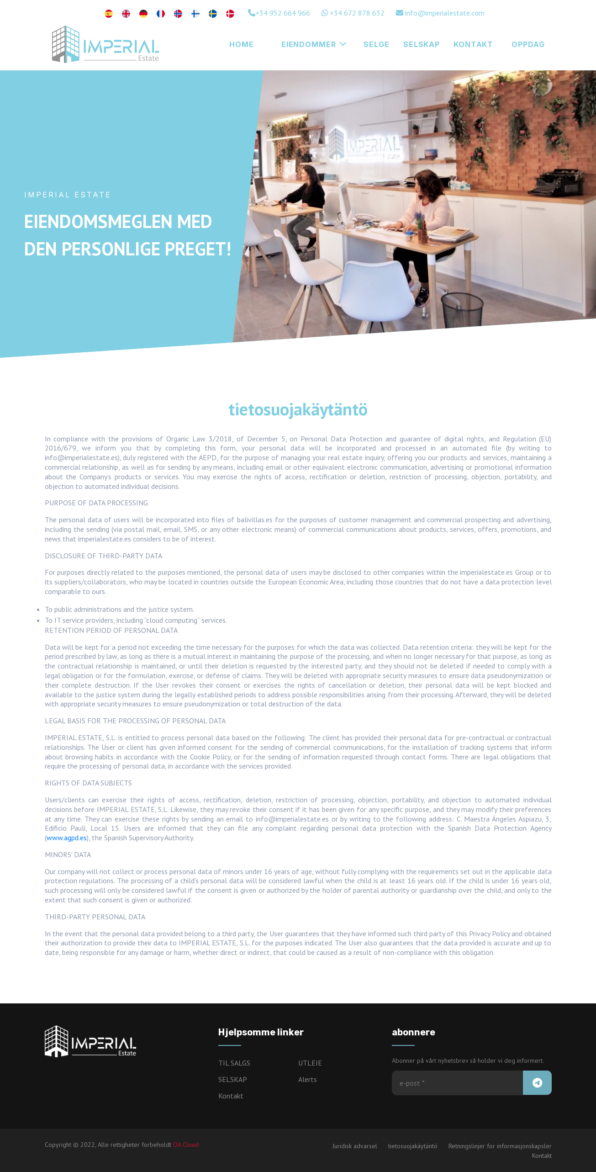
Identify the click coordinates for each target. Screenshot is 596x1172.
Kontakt (230, 1095)
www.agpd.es (67, 837)
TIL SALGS (234, 1062)
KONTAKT (473, 44)
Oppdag (528, 44)
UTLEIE (310, 1062)
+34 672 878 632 (353, 12)
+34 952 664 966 (279, 12)
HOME (241, 44)
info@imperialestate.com (440, 12)
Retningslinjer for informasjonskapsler (500, 1146)
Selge (376, 44)
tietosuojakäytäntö (413, 1146)
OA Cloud (186, 1144)
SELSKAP (421, 44)
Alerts (307, 1079)
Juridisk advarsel (354, 1146)
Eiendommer (314, 44)
